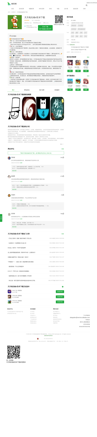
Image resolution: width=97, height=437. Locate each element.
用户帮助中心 (56, 311)
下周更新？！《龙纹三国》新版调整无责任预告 (21, 262)
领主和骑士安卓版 (78, 67)
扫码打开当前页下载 (59, 24)
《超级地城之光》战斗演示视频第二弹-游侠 (20, 276)
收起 (62, 144)
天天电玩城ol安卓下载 (12, 3)
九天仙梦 (70, 85)
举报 (1, 217)
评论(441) (26, 90)
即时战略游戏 (81, 29)
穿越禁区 (78, 85)
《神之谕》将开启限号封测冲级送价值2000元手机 (21, 280)
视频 (77, 36)
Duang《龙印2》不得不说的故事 (17, 247)
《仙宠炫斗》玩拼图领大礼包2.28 (17, 243)
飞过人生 (70, 67)
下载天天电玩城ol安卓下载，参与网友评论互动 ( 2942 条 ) (36, 153)
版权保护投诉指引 (57, 319)
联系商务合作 (33, 317)
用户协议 (55, 315)
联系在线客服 (86, 324)
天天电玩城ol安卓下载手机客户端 (15, 311)
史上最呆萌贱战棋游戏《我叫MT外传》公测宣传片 (21, 252)
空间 (85, 36)
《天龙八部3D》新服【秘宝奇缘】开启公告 (20, 238)
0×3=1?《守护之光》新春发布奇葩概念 (18, 271)
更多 (63, 149)
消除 (81, 32)
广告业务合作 (33, 319)
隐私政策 (72, 44)
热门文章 (41, 90)
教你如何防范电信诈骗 (84, 326)
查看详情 (60, 291)
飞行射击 (80, 25)
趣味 (77, 32)
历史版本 (57, 90)
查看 (70, 71)
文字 (85, 32)
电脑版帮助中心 (57, 313)
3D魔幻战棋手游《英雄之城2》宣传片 (18, 257)
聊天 (81, 36)
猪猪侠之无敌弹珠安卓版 (86, 85)
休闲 (72, 32)
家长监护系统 (56, 321)
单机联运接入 (33, 323)
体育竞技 (73, 29)
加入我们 (32, 313)
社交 (72, 36)
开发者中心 (33, 315)
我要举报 (55, 323)
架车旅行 (86, 67)
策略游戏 (73, 25)
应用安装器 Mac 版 (11, 313)
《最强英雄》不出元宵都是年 (16, 266)
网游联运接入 (33, 321)
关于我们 (32, 311)
